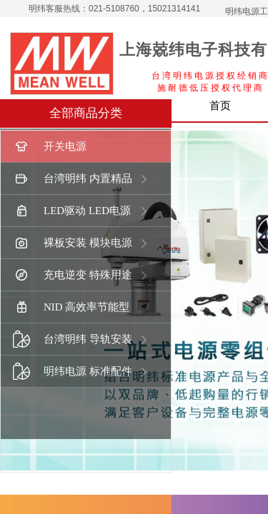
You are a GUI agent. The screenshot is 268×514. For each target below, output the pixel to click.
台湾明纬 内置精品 (72, 179)
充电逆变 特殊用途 (72, 275)
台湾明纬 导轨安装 (72, 339)
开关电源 (49, 147)
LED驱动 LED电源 (72, 211)
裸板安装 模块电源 (72, 243)
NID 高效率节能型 (71, 307)
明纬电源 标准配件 (72, 372)
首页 (220, 105)
